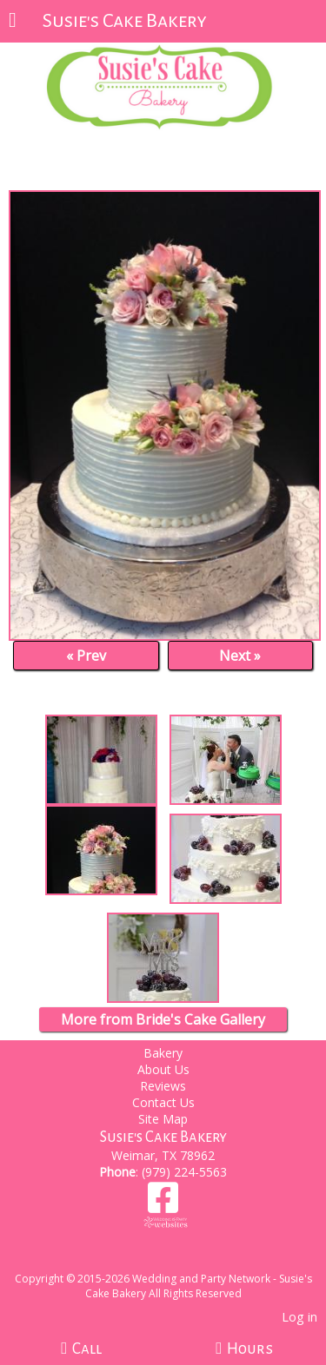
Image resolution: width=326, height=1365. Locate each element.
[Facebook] (163, 1204)
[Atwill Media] (178, 1259)
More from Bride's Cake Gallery (163, 1019)
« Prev (86, 655)
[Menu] (13, 21)
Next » (240, 655)
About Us (163, 1069)
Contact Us (163, 1102)
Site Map (163, 1119)
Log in (299, 1317)
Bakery (163, 1053)
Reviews (163, 1086)
